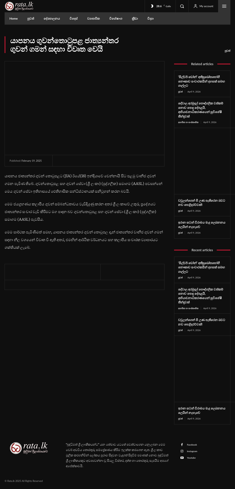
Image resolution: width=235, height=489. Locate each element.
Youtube (192, 460)
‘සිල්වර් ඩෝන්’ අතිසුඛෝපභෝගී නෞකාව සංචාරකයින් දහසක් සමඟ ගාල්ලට (201, 81)
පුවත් (227, 51)
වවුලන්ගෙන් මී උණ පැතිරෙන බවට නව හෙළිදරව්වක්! (200, 203)
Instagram (193, 453)
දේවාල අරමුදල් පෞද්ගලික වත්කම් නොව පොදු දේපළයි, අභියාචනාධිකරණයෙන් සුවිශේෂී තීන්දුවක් (202, 109)
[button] (182, 6)
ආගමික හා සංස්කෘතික (189, 122)
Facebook (193, 446)
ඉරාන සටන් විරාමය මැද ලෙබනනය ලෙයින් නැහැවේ (199, 225)
